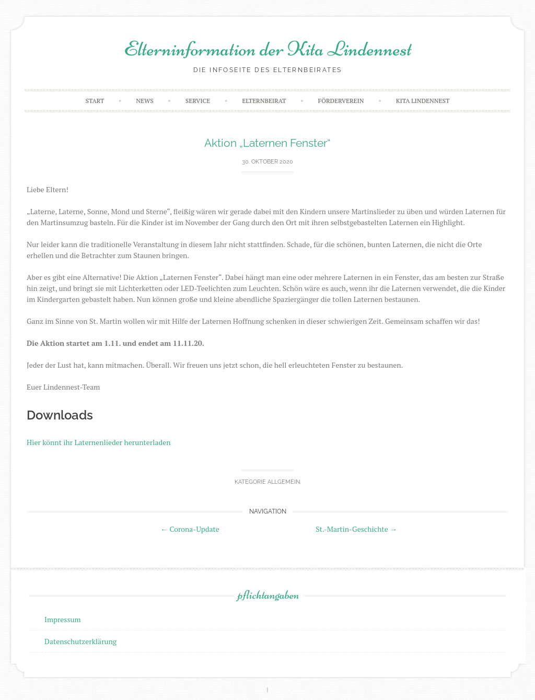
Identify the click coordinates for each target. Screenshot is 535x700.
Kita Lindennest (423, 100)
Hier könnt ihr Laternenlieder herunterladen (99, 442)
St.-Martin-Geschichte (356, 529)
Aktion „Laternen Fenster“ (267, 142)
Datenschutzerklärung (80, 641)
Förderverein (341, 100)
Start (95, 100)
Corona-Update (189, 529)
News (144, 100)
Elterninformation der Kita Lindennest (268, 48)
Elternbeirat (264, 100)
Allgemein (284, 482)
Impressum (62, 619)
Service (197, 100)
